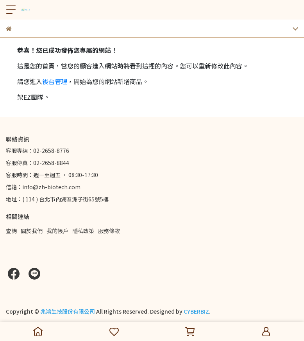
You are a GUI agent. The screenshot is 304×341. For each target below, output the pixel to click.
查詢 (11, 231)
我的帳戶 (57, 231)
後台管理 (54, 81)
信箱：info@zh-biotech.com (43, 187)
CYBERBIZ (196, 311)
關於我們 (32, 231)
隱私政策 (83, 231)
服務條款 (109, 231)
